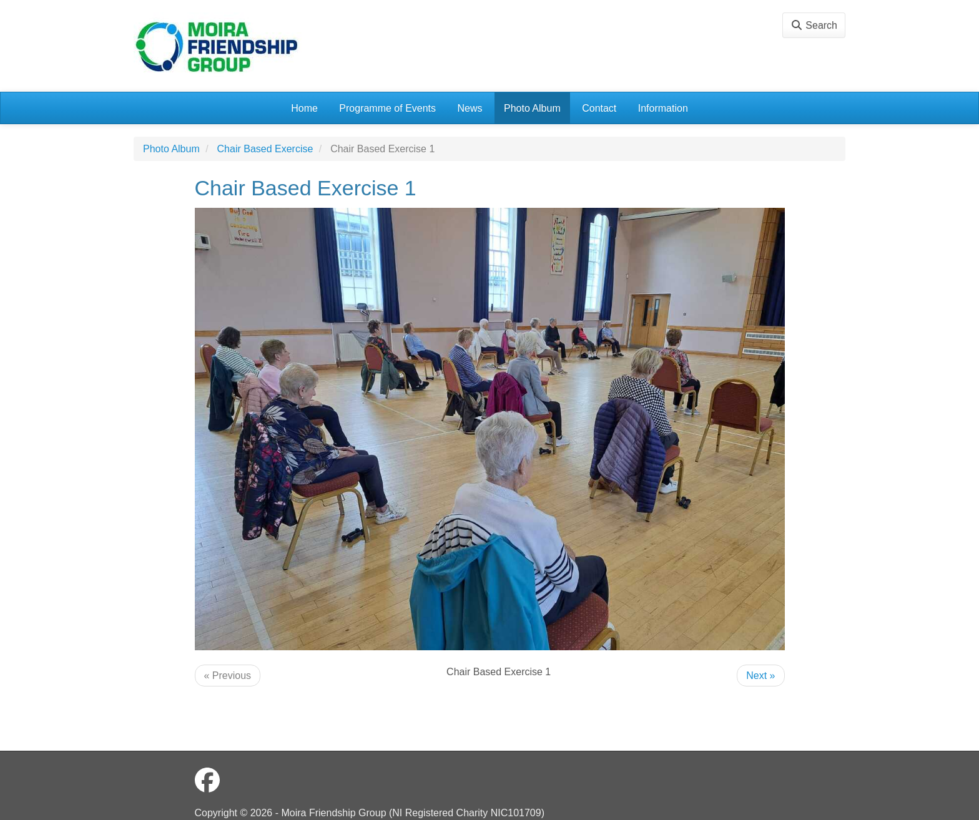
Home (304, 108)
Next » (760, 675)
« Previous (228, 675)
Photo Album (532, 108)
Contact (599, 108)
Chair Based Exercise (265, 149)
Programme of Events (387, 108)
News (470, 108)
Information (663, 108)
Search (813, 25)
